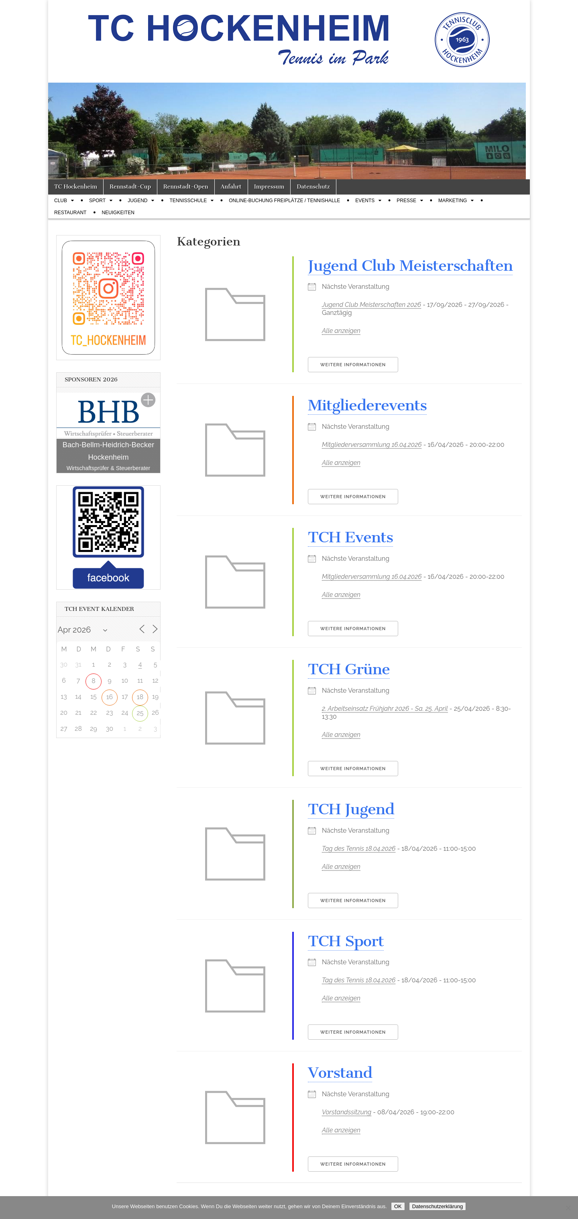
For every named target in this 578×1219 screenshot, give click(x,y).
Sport (97, 200)
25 (139, 713)
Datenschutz (313, 186)
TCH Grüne (349, 669)
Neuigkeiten (118, 212)
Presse (406, 200)
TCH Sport (346, 941)
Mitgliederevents (367, 405)
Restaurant (70, 212)
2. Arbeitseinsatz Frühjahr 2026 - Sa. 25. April (385, 708)
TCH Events (350, 537)
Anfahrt (231, 186)
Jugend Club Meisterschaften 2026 (371, 304)
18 (140, 697)
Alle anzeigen (341, 331)
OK (398, 1206)
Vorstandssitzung (346, 1112)
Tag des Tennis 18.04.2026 (358, 848)
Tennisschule (188, 200)
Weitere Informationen (353, 364)
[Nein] (568, 1208)
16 (109, 697)
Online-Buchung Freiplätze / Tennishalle (284, 200)
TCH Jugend (351, 809)
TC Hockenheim (75, 186)
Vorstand (340, 1072)
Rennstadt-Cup (130, 186)
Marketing (452, 200)
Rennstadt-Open (185, 186)
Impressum (269, 186)
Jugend (137, 200)
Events (364, 200)
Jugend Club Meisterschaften (410, 265)
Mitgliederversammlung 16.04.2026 (372, 444)
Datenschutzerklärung (437, 1206)
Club (60, 200)
